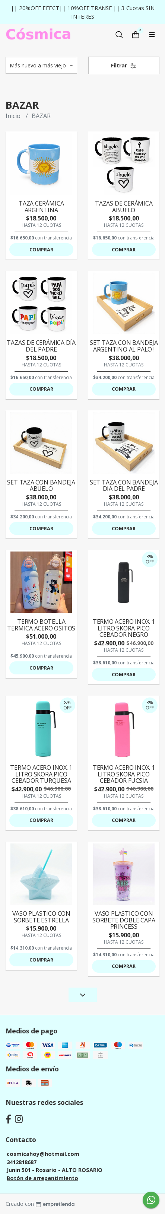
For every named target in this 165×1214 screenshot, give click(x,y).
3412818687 (22, 1162)
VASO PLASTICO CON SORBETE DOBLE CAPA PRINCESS (123, 920)
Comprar (41, 249)
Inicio (14, 116)
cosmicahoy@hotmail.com (43, 1153)
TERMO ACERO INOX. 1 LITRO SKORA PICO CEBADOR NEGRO (124, 628)
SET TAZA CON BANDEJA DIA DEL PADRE (124, 485)
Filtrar (123, 65)
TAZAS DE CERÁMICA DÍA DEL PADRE (41, 346)
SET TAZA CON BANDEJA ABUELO (41, 485)
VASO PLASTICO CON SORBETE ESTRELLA (41, 916)
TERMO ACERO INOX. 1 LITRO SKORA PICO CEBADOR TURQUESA (41, 774)
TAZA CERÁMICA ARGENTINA (41, 206)
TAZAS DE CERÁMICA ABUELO (123, 206)
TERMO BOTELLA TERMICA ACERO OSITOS (41, 624)
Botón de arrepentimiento (42, 1178)
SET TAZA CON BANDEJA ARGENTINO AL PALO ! (124, 346)
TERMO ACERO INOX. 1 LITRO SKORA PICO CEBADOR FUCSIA (124, 774)
